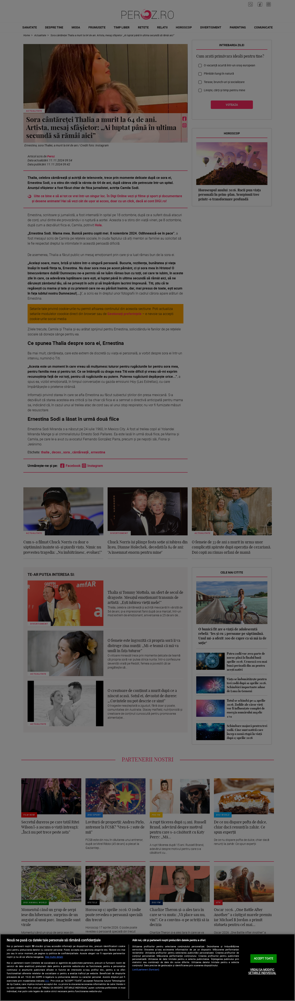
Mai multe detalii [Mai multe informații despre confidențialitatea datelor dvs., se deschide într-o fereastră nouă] (54, 956)
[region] (147, 967)
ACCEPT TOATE (263, 958)
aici (47, 980)
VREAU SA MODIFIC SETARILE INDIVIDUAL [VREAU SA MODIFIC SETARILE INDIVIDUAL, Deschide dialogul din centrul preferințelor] (262, 971)
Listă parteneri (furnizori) (145, 969)
